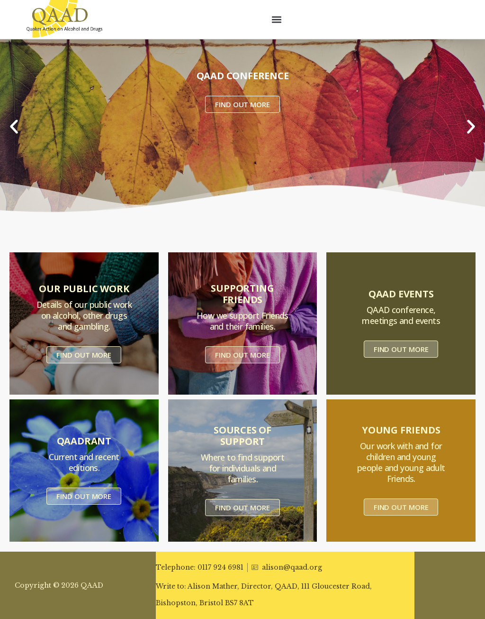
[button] (277, 19)
